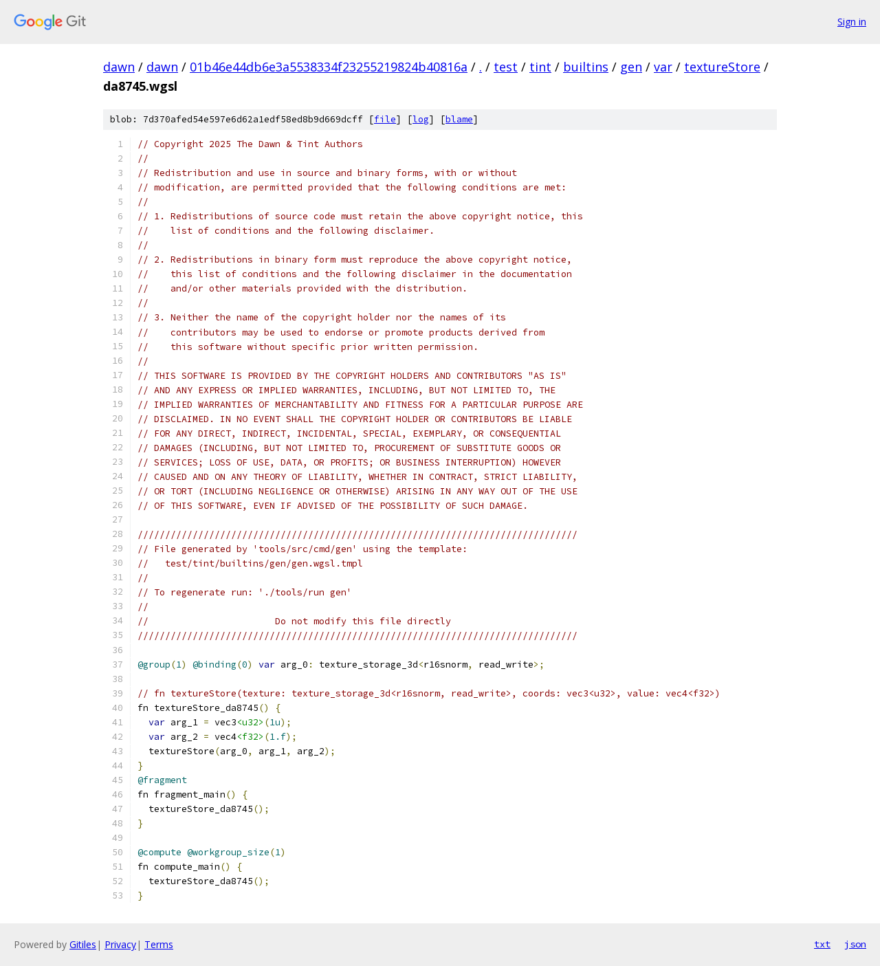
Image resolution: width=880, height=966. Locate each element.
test (506, 66)
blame (459, 119)
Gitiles (82, 944)
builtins (585, 66)
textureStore (722, 66)
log (420, 119)
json (855, 944)
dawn (119, 66)
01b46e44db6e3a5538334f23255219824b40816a (329, 66)
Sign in (851, 21)
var (663, 66)
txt (822, 944)
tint (540, 66)
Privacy (120, 944)
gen (631, 66)
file (385, 119)
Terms (158, 944)
